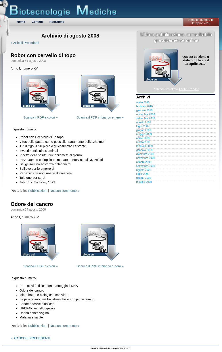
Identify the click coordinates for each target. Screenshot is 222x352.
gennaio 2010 (144, 110)
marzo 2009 (143, 142)
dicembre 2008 (145, 154)
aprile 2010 (142, 102)
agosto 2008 (143, 169)
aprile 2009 (142, 138)
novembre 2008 (145, 158)
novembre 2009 (145, 114)
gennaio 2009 (144, 150)
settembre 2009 (145, 118)
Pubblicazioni (37, 190)
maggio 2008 (144, 181)
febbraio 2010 (144, 106)
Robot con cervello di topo (43, 55)
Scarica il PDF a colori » (40, 117)
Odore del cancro (32, 204)
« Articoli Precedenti (25, 43)
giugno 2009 (143, 130)
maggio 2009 (144, 134)
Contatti (37, 21)
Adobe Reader (189, 89)
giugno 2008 (143, 177)
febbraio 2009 (144, 146)
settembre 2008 (145, 166)
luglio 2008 (142, 173)
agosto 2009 (143, 122)
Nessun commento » (64, 190)
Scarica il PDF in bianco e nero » (100, 117)
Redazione (57, 21)
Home (21, 21)
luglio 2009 (142, 126)
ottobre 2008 (143, 162)
